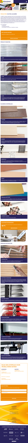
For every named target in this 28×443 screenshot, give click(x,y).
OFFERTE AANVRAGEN (14, 38)
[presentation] (5, 395)
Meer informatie (14, 228)
